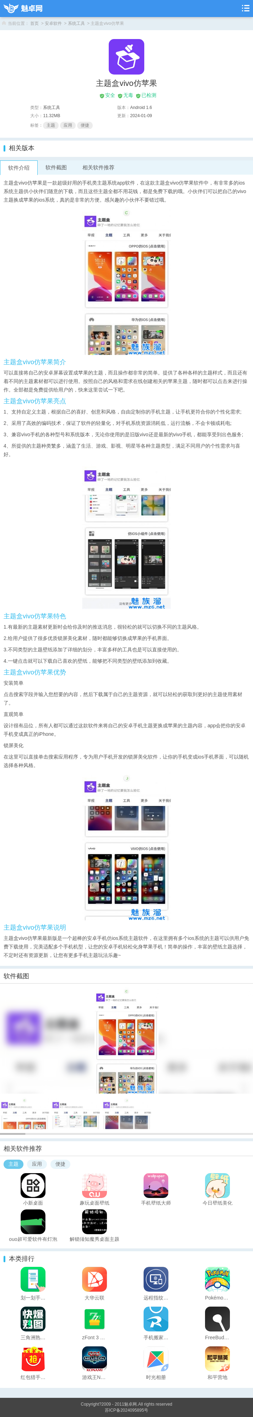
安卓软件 (53, 23)
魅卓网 (130, 1404)
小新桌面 (33, 1202)
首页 (34, 23)
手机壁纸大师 (156, 1202)
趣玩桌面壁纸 (94, 1202)
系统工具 (76, 23)
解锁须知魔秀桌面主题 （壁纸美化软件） (94, 1238)
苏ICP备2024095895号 (127, 1410)
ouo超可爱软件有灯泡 (33, 1238)
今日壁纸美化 (217, 1202)
